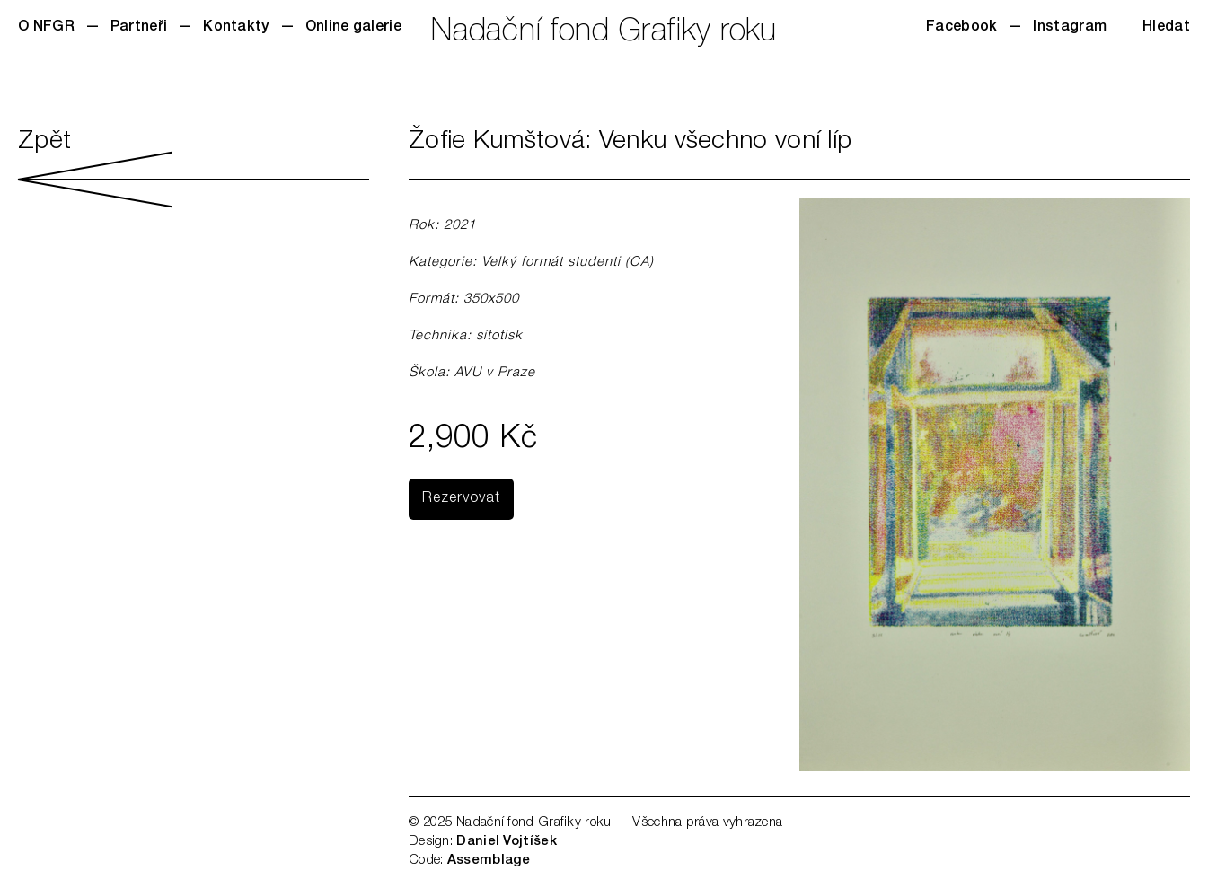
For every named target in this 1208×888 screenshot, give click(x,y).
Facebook (961, 28)
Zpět (193, 168)
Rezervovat (461, 499)
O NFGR (46, 28)
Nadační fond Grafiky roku (604, 33)
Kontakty (236, 28)
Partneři (138, 28)
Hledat (1166, 28)
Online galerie (353, 28)
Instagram (1070, 28)
